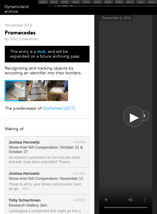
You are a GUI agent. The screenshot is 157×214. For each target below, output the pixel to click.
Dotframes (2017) (59, 108)
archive (11, 11)
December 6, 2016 (116, 17)
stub (41, 51)
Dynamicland (16, 7)
